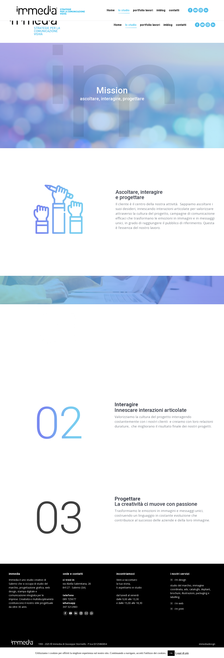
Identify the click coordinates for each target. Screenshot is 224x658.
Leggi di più (182, 653)
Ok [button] (171, 653)
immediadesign (207, 644)
